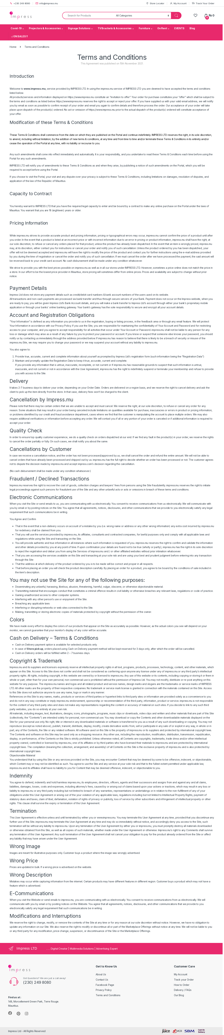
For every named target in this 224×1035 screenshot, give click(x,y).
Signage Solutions (79, 28)
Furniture (144, 28)
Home (13, 46)
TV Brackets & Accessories (115, 28)
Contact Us (102, 979)
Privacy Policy (104, 989)
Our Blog (179, 995)
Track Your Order (203, 3)
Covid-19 (16, 28)
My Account (178, 3)
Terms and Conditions (108, 995)
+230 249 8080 (20, 3)
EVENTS (179, 28)
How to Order (181, 984)
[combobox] (88, 15)
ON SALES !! (19, 36)
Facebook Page (105, 984)
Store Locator (155, 3)
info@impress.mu (47, 3)
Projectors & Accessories (45, 28)
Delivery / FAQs (182, 989)
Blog (192, 28)
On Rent (162, 28)
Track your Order (184, 979)
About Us (101, 974)
